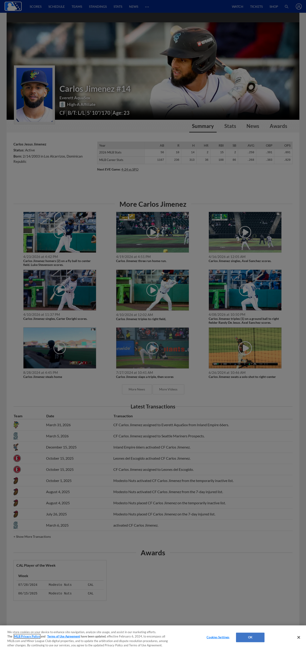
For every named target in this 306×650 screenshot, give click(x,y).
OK (250, 637)
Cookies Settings (218, 637)
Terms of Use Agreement (63, 636)
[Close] (299, 637)
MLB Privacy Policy (27, 636)
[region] (153, 637)
